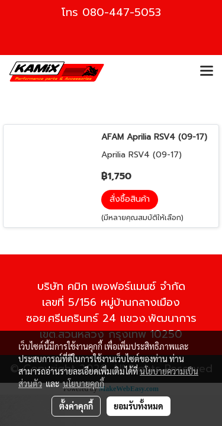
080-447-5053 (121, 12)
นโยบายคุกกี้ (83, 383)
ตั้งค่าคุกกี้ (76, 406)
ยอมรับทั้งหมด (138, 406)
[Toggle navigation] (207, 72)
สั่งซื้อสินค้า (130, 199)
